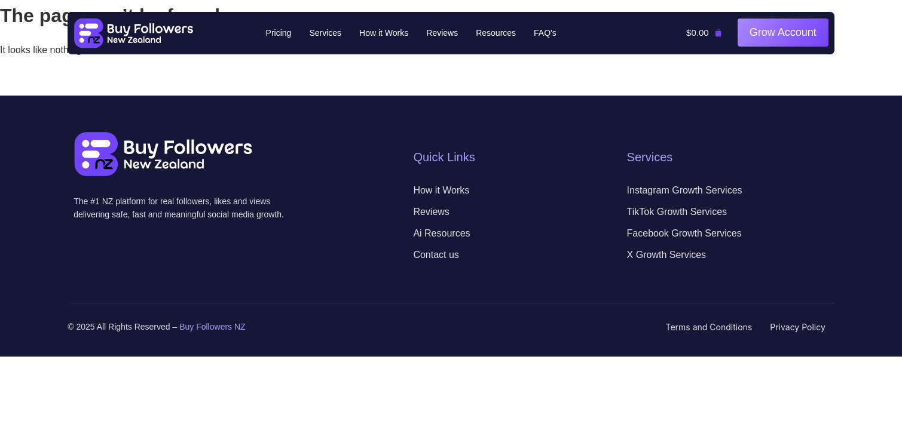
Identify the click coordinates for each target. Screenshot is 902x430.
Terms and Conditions (709, 327)
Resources (496, 33)
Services (325, 33)
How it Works (383, 33)
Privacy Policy (797, 327)
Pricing (279, 33)
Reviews (442, 33)
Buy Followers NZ (212, 326)
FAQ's (545, 33)
